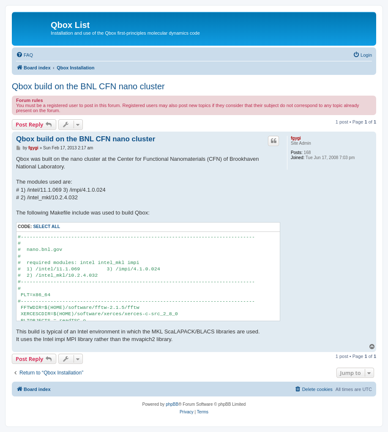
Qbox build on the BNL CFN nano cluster (88, 86)
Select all (46, 226)
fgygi (296, 138)
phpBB (172, 404)
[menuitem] (24, 55)
